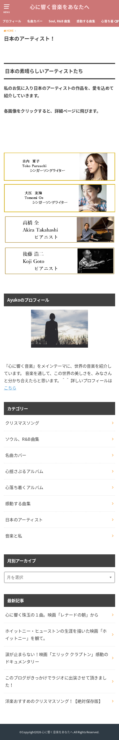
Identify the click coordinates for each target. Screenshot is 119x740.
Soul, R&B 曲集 (59, 21)
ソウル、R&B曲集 (22, 439)
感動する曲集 (86, 21)
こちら (10, 388)
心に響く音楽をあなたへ (60, 7)
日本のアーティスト (24, 519)
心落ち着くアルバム (24, 487)
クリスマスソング (22, 423)
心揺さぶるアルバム (24, 471)
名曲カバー (35, 21)
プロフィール (12, 21)
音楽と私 (13, 536)
